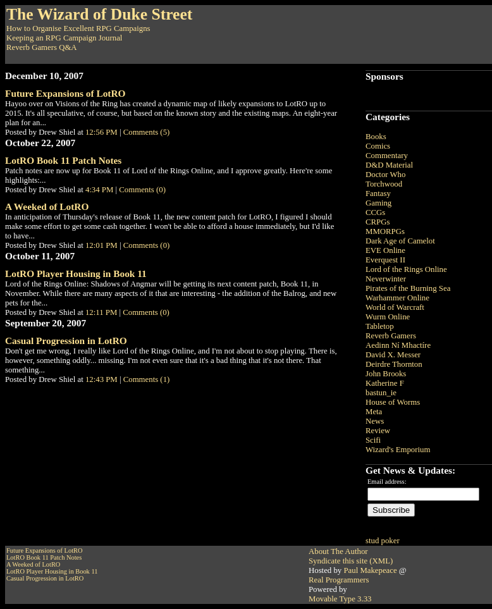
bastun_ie (381, 392)
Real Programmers (339, 579)
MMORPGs (385, 231)
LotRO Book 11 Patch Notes (63, 160)
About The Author (338, 551)
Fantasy (378, 193)
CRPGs (378, 222)
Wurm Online (388, 316)
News (375, 421)
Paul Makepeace (370, 570)
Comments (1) (146, 379)
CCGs (375, 212)
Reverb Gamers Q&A (41, 47)
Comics (378, 146)
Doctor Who (385, 174)
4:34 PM (99, 189)
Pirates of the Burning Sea (408, 288)
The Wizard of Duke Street (99, 14)
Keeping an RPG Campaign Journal (64, 38)
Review (378, 430)
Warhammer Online (397, 297)
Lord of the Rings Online (406, 269)
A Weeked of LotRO (47, 206)
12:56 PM (101, 132)
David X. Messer (393, 354)
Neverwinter (386, 278)
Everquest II (385, 259)
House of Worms (393, 402)
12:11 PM (101, 312)
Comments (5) (146, 132)
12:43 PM (101, 379)
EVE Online (385, 250)
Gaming (378, 203)
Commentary (387, 155)
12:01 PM (101, 245)
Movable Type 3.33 (340, 598)
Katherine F (385, 383)
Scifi (373, 440)
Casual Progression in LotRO (66, 340)
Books (376, 136)
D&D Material (389, 165)
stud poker (383, 540)
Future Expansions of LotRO (65, 93)
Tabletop (380, 326)
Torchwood (384, 184)
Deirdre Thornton (394, 364)
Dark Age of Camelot (400, 241)
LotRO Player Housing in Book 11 (76, 273)
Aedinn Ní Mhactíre (398, 345)
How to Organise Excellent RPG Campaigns (78, 28)
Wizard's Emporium (398, 449)
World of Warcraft (395, 307)
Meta (374, 411)
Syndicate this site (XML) (351, 561)
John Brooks (386, 373)
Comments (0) (142, 189)
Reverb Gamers (391, 335)
